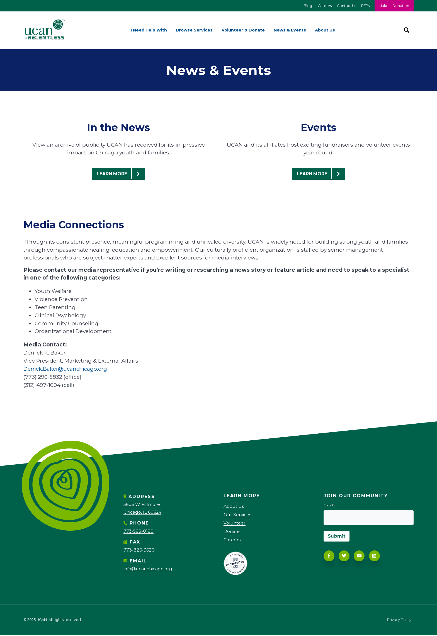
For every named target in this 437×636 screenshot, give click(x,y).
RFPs (364, 6)
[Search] (406, 30)
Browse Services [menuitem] (194, 30)
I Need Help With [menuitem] (149, 30)
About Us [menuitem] (325, 30)
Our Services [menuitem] (238, 515)
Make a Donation (393, 6)
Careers (322, 6)
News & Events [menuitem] (290, 30)
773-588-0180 (139, 531)
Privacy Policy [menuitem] (399, 621)
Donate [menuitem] (232, 532)
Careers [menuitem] (232, 540)
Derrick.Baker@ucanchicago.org (66, 369)
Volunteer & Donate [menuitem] (243, 30)
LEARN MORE (120, 173)
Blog (305, 6)
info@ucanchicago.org (148, 568)
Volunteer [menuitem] (235, 523)
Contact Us (345, 6)
